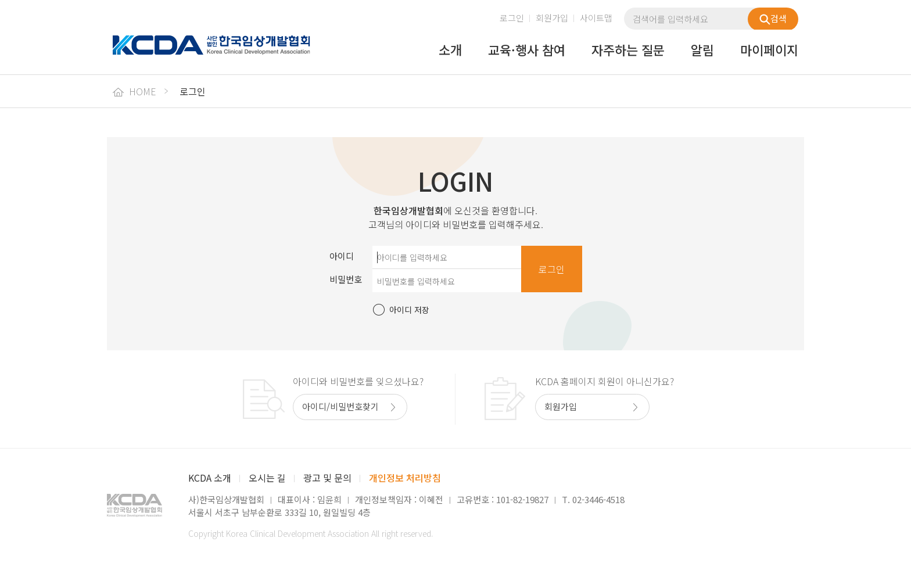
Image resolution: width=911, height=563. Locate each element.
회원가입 (552, 18)
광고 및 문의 (327, 478)
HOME (134, 91)
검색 (773, 18)
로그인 (512, 18)
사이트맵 (596, 18)
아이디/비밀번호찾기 (340, 406)
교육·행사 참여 (526, 50)
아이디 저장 (409, 309)
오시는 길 (267, 478)
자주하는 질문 (628, 50)
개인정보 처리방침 (405, 478)
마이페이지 (769, 50)
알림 (702, 50)
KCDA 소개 (209, 478)
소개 (450, 50)
